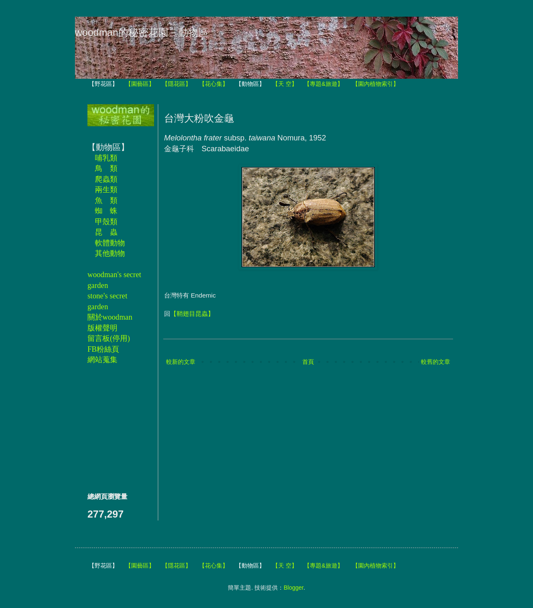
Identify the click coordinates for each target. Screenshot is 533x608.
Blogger (293, 587)
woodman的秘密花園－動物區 (141, 32)
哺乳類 (106, 158)
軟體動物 (110, 243)
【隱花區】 (176, 83)
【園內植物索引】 (375, 83)
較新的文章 (180, 361)
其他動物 (110, 253)
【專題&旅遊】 (323, 83)
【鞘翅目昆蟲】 (192, 313)
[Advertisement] (112, 428)
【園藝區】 (139, 83)
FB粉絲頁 (103, 349)
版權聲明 (102, 328)
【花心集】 (213, 83)
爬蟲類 (106, 179)
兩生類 (106, 189)
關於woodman (109, 317)
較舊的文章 (435, 361)
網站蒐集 (102, 359)
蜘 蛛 (106, 211)
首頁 (308, 361)
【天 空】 (284, 83)
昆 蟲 (106, 232)
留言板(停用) (108, 338)
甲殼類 (106, 222)
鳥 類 (106, 168)
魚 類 (106, 200)
